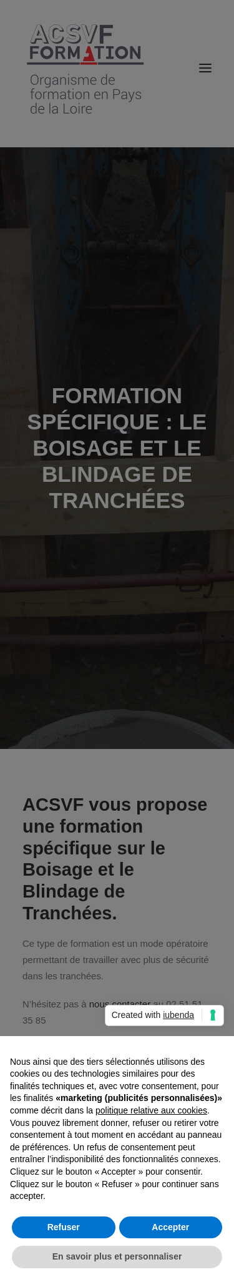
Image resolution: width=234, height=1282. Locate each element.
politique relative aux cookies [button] (151, 1110)
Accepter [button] (170, 1227)
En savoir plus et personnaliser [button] (117, 1256)
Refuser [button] (63, 1227)
